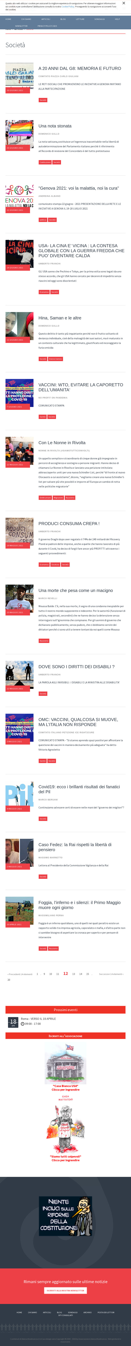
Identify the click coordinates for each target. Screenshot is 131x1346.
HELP (117, 19)
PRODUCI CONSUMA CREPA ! (69, 523)
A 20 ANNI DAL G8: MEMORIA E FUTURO (79, 68)
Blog (59, 1312)
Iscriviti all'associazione (65, 1035)
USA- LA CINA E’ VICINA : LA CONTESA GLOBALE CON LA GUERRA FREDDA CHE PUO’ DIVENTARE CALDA (81, 250)
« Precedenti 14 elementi (20, 974)
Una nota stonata (55, 125)
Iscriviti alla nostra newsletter (65, 1290)
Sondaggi (99, 19)
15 (87, 974)
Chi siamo (26, 19)
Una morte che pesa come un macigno (75, 590)
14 (80, 974)
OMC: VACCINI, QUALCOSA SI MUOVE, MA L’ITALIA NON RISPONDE (78, 722)
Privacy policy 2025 (47, 26)
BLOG (63, 19)
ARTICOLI (46, 19)
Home (8, 19)
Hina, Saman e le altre (59, 317)
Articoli (47, 1312)
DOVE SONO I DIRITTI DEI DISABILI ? (76, 666)
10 (50, 974)
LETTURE (80, 19)
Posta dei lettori (106, 1312)
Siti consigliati (65, 1315)
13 (73, 974)
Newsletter (21, 26)
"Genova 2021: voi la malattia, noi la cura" (78, 188)
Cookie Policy (68, 6)
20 (9, 979)
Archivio (88, 1312)
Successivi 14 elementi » (111, 974)
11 (57, 974)
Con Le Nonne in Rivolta (62, 442)
